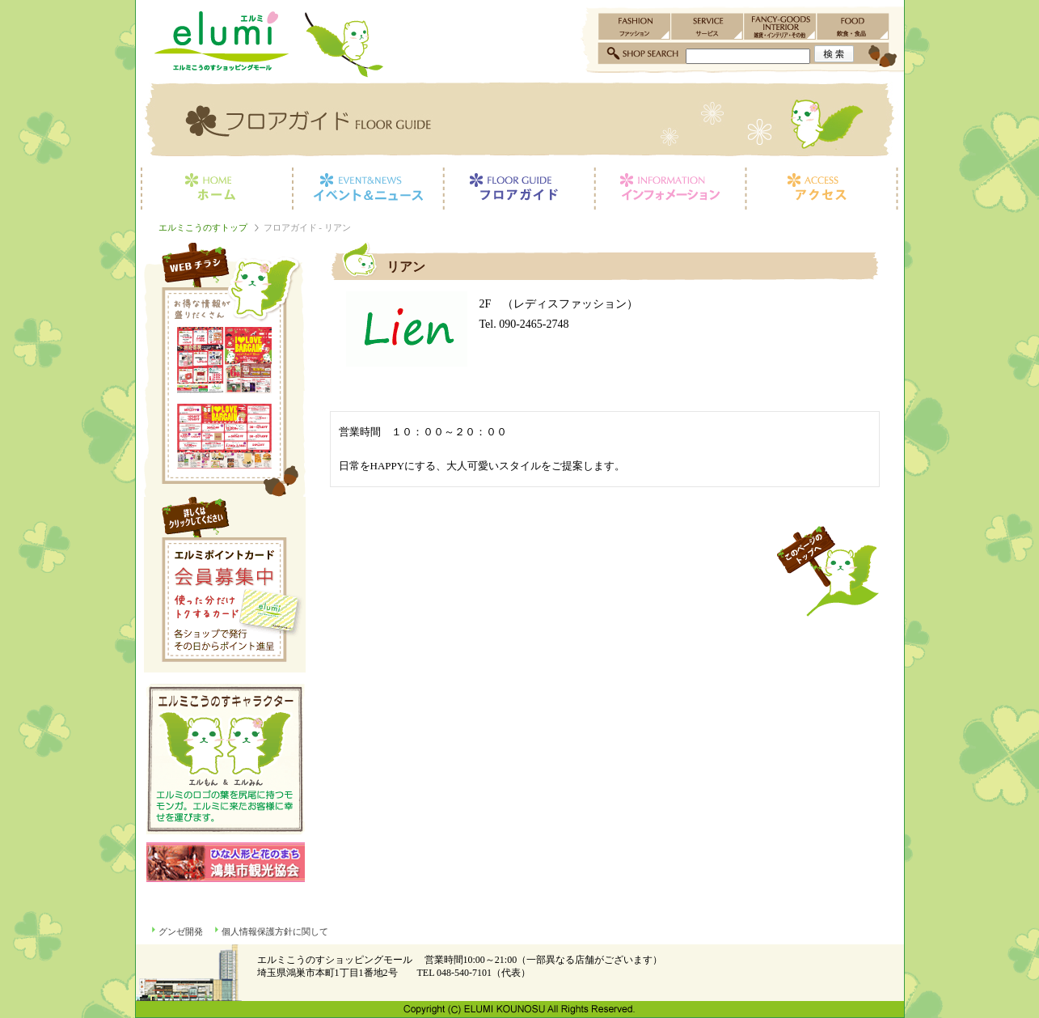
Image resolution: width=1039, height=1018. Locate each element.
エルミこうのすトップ (202, 227)
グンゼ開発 (180, 931)
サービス (707, 26)
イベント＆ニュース (367, 188)
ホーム (214, 188)
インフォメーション (669, 188)
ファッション (634, 26)
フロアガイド (518, 188)
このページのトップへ (827, 570)
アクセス (824, 188)
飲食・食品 (853, 26)
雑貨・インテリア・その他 (780, 26)
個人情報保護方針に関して (275, 931)
